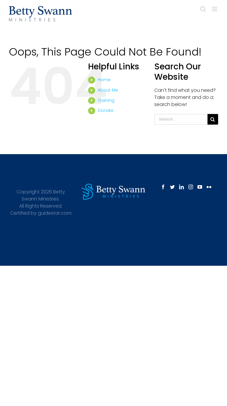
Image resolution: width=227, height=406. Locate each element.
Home (104, 80)
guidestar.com (55, 213)
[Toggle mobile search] (203, 9)
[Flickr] (209, 187)
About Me (108, 90)
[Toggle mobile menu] (215, 9)
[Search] (212, 119)
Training (106, 100)
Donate (106, 110)
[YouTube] (199, 187)
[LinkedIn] (181, 187)
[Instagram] (190, 187)
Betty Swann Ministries (43, 195)
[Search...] (180, 119)
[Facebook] (163, 187)
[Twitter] (172, 187)
